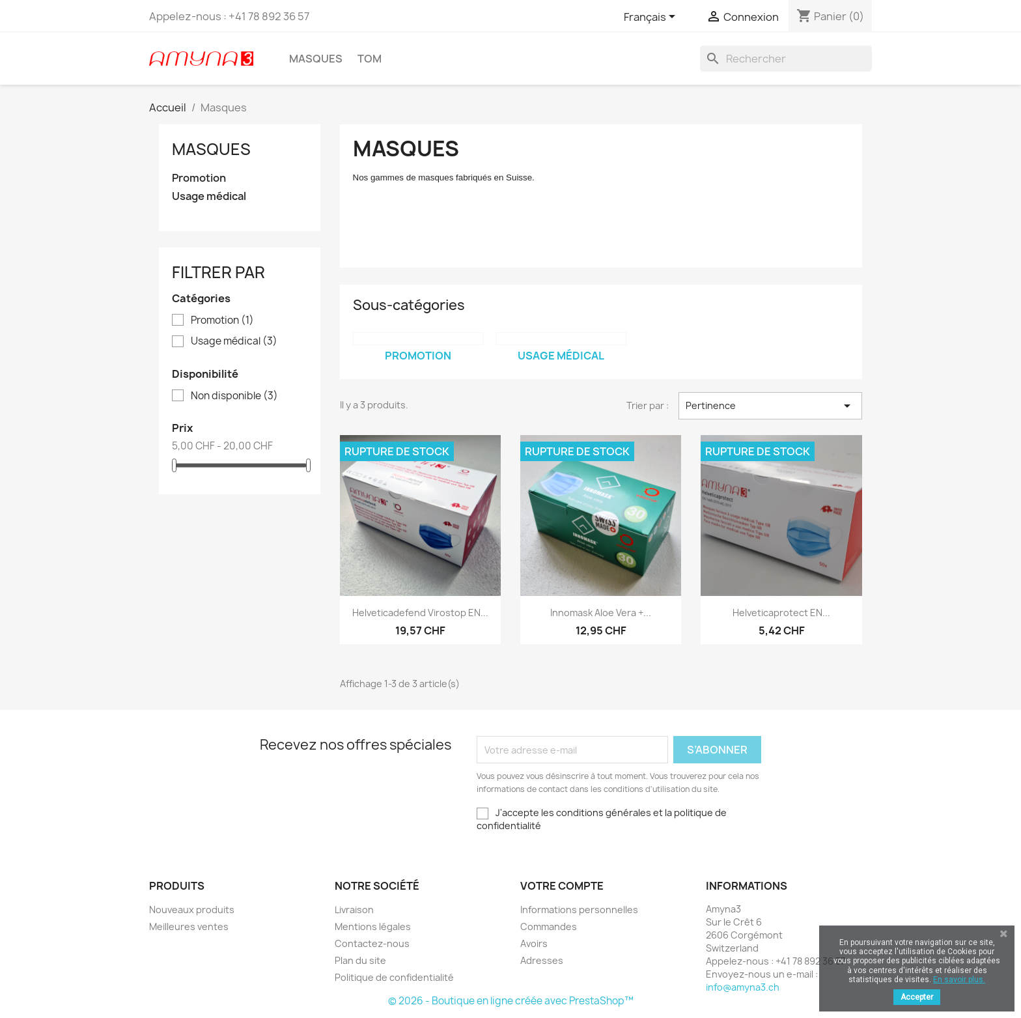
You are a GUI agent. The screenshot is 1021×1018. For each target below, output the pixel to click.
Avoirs (534, 943)
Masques (316, 58)
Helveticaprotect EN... (781, 612)
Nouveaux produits (191, 909)
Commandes (548, 926)
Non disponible (234, 396)
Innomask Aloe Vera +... (600, 612)
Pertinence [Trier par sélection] (770, 406)
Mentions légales (373, 926)
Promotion (199, 178)
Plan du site (360, 960)
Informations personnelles (579, 909)
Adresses (541, 960)
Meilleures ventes (189, 926)
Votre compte (562, 886)
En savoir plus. (959, 979)
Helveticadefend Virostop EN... (420, 612)
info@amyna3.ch (742, 987)
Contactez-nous (372, 943)
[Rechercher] (786, 59)
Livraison (354, 909)
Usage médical (209, 196)
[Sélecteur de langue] (652, 17)
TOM (369, 58)
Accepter (917, 997)
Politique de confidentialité (394, 977)
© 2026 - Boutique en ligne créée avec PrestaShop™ (511, 1001)
